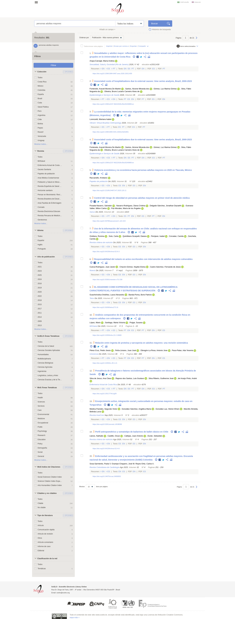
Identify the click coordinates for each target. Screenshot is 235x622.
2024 (40, 279)
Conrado (41, 207)
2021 (40, 267)
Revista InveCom (97, 415)
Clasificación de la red (47, 558)
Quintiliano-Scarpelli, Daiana (135, 236)
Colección (41, 72)
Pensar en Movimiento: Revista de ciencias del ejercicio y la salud (50, 195)
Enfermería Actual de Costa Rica (50, 165)
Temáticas (42, 569)
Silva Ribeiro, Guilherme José (161, 378)
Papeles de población (46, 174)
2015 (40, 304)
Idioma (40, 230)
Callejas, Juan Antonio (133, 436)
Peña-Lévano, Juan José (125, 350)
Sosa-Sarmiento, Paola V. (100, 464)
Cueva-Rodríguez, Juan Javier (102, 267)
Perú (39, 111)
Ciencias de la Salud (46, 346)
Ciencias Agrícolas (45, 367)
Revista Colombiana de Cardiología (104, 467)
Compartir (142, 46)
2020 (40, 292)
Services (41, 406)
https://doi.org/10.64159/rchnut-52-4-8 (106, 448)
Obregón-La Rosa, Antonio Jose (154, 350)
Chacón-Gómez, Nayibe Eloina (133, 267)
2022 (40, 296)
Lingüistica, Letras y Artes (48, 375)
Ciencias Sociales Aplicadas (49, 350)
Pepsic (40, 128)
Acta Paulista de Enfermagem (49, 203)
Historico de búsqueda (161, 29)
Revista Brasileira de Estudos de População (50, 199)
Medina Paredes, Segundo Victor (103, 409)
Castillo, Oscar (114, 436)
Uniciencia (94, 354)
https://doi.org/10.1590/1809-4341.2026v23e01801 (111, 132)
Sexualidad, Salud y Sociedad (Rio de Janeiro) (109, 64)
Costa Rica (42, 82)
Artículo (41, 525)
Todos (40, 77)
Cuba (40, 103)
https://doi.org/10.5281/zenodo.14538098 (107, 424)
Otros (40, 538)
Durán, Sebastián (155, 436)
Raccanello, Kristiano (98, 178)
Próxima (196, 39)
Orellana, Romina (97, 236)
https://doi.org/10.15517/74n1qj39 (105, 393)
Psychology (42, 431)
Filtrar (53, 65)
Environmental (43, 414)
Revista (40, 151)
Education (42, 439)
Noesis (92, 270)
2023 (40, 271)
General (41, 456)
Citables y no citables (47, 493)
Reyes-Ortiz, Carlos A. (144, 464)
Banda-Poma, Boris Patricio (140, 295)
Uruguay (41, 140)
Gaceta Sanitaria (44, 169)
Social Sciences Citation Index (50, 477)
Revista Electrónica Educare (49, 211)
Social (40, 452)
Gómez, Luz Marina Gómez (165, 89)
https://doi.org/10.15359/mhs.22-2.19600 (107, 335)
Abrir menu (37, 2)
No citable (42, 507)
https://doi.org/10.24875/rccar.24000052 (107, 476)
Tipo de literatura (45, 515)
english (198, 2)
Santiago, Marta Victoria (115, 323)
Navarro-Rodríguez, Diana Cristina (130, 206)
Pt (114, 69)
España (41, 94)
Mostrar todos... (41, 144)
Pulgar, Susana (136, 323)
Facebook (138, 57)
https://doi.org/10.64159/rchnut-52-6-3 (106, 251)
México (40, 86)
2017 (40, 309)
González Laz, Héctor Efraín (167, 409)
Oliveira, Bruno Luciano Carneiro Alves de (121, 91)
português (184, 2)
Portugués (42, 249)
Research (41, 435)
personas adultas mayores (75, 23)
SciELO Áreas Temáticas (48, 336)
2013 (40, 325)
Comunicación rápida (46, 530)
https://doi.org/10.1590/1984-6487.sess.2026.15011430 (112, 73)
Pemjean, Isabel (158, 236)
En (103, 69)
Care (40, 410)
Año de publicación (46, 257)
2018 (40, 300)
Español (41, 240)
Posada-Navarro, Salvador (101, 206)
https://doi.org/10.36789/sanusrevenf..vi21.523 (109, 221)
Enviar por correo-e (121, 46)
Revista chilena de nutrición (101, 242)
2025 (40, 275)
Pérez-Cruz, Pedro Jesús (100, 350)
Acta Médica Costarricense (48, 178)
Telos (92, 298)
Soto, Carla (113, 236)
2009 (40, 321)
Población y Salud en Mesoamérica (50, 182)
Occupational (43, 423)
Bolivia (40, 124)
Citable (40, 503)
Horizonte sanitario (45, 190)
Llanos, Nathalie (96, 436)
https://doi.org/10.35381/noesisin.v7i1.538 (107, 279)
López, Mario (95, 323)
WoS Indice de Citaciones (48, 467)
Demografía (42, 448)
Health (40, 398)
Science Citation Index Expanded (50, 481)
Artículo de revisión (45, 534)
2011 (40, 313)
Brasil (40, 98)
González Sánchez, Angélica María (136, 409)
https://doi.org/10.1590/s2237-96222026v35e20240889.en (113, 104)
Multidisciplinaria (44, 359)
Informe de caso (44, 546)
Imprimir (109, 46)
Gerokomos (42, 220)
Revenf (40, 132)
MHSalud (41, 161)
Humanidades (43, 354)
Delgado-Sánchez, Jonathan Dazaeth (165, 206)
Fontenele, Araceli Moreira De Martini (105, 89)
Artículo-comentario (45, 542)
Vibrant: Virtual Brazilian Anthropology (105, 123)
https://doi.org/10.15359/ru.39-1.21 (105, 363)
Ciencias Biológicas (45, 363)
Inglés (40, 245)
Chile (40, 119)
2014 (40, 317)
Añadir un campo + (107, 29)
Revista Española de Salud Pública (50, 186)
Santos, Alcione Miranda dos (137, 89)
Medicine (41, 419)
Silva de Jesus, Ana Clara (100, 378)
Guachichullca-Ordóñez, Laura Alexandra (107, 295)
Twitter (141, 57)
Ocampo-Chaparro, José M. (123, 464)
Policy (40, 444)
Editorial (41, 551)
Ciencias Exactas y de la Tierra (50, 380)
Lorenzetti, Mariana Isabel (100, 119)
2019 (40, 288)
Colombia (41, 90)
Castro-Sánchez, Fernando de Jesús (165, 267)
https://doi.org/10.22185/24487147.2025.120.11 (109, 190)
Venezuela (42, 136)
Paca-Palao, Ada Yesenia (182, 350)
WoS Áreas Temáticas (47, 388)
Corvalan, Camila (176, 236)
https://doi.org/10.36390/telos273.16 (105, 307)
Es (108, 69)
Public (40, 427)
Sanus (92, 212)
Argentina (41, 115)
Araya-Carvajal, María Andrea (102, 61)
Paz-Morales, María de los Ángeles (126, 208)
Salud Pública (43, 107)
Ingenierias (42, 371)
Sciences (41, 402)
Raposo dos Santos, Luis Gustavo (130, 378)
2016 (40, 283)
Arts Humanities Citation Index (50, 485)
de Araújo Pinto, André (187, 378)
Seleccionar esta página (93, 46)
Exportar (133, 46)
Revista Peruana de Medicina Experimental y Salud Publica (50, 216)
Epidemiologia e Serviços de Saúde (104, 95)
